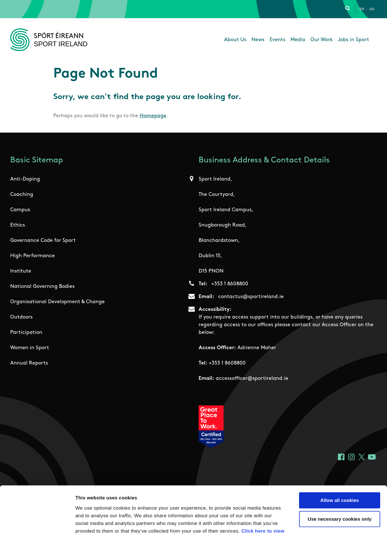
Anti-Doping (25, 179)
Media (298, 40)
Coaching (21, 194)
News (257, 40)
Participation (26, 332)
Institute (20, 271)
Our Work (321, 40)
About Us (235, 40)
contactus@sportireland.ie (251, 297)
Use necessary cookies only (340, 480)
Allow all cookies (339, 461)
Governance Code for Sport (43, 240)
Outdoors (21, 317)
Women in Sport (29, 348)
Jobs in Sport (353, 40)
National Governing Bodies (42, 286)
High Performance (32, 256)
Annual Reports (29, 363)
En (361, 9)
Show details (318, 524)
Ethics (17, 225)
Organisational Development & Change (57, 302)
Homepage (153, 116)
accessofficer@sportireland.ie (252, 378)
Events (277, 40)
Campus (20, 210)
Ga (371, 9)
